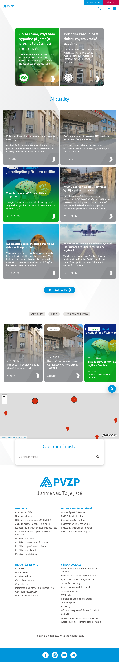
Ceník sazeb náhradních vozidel (76, 587)
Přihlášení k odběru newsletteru (76, 598)
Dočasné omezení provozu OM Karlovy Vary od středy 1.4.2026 (62, 365)
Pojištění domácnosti (25, 538)
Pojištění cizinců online (72, 516)
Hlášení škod (111, 2)
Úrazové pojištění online (73, 520)
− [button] (4, 401)
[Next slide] (112, 389)
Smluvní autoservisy (70, 583)
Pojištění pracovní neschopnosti (76, 531)
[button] (107, 8)
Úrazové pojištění (24, 516)
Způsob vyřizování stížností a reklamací (80, 618)
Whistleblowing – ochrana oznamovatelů (81, 622)
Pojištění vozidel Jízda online (75, 524)
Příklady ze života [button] (77, 314)
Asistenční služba (69, 591)
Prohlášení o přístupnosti (47, 636)
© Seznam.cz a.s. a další (16, 438)
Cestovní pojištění (24, 512)
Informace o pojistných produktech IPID (34, 588)
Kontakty (19, 568)
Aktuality (13, 329)
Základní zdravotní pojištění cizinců (32, 524)
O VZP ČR (66, 595)
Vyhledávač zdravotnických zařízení (78, 575)
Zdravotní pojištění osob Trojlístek (99, 376)
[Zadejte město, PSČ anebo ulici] (59, 456)
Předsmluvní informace (26, 595)
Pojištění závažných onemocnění (77, 528)
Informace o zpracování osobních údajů (80, 610)
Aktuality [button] (37, 314)
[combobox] (59, 456)
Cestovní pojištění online (73, 512)
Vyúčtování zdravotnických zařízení (78, 579)
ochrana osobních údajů (72, 636)
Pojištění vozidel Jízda (26, 554)
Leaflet (3, 438)
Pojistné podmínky (24, 576)
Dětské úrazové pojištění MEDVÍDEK (33, 520)
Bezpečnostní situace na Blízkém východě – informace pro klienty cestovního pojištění (87, 247)
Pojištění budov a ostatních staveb (32, 542)
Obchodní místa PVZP (26, 592)
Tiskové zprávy (68, 602)
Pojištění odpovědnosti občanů (30, 546)
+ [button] (4, 397)
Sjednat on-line (93, 2)
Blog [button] (54, 314)
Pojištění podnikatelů (25, 550)
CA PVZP (65, 614)
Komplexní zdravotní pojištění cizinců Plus (36, 528)
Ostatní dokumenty (24, 580)
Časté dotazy (21, 584)
